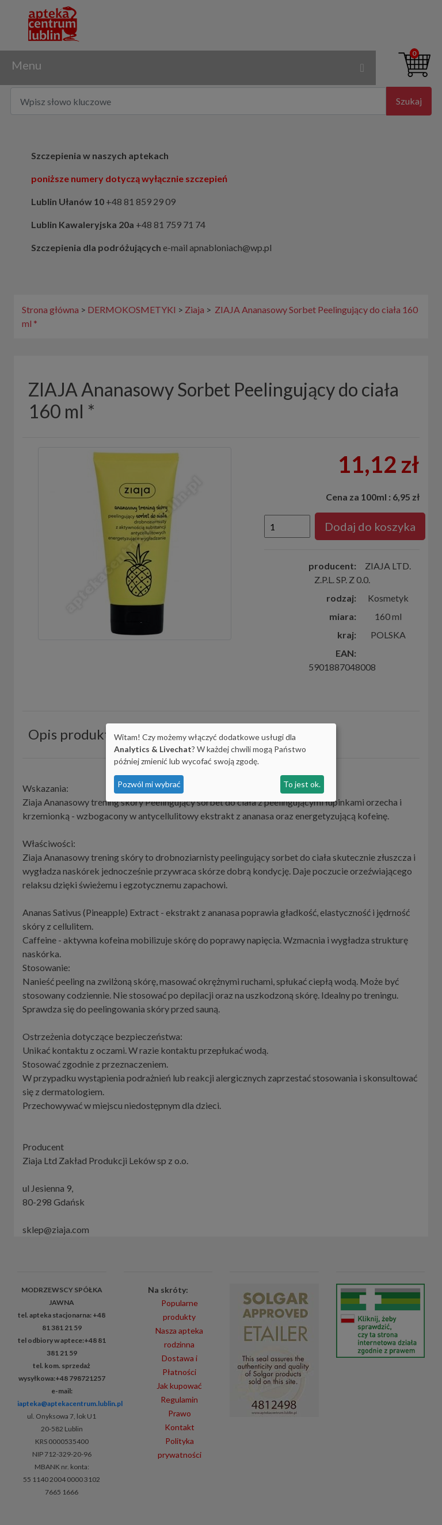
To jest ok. (302, 784)
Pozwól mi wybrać (149, 784)
